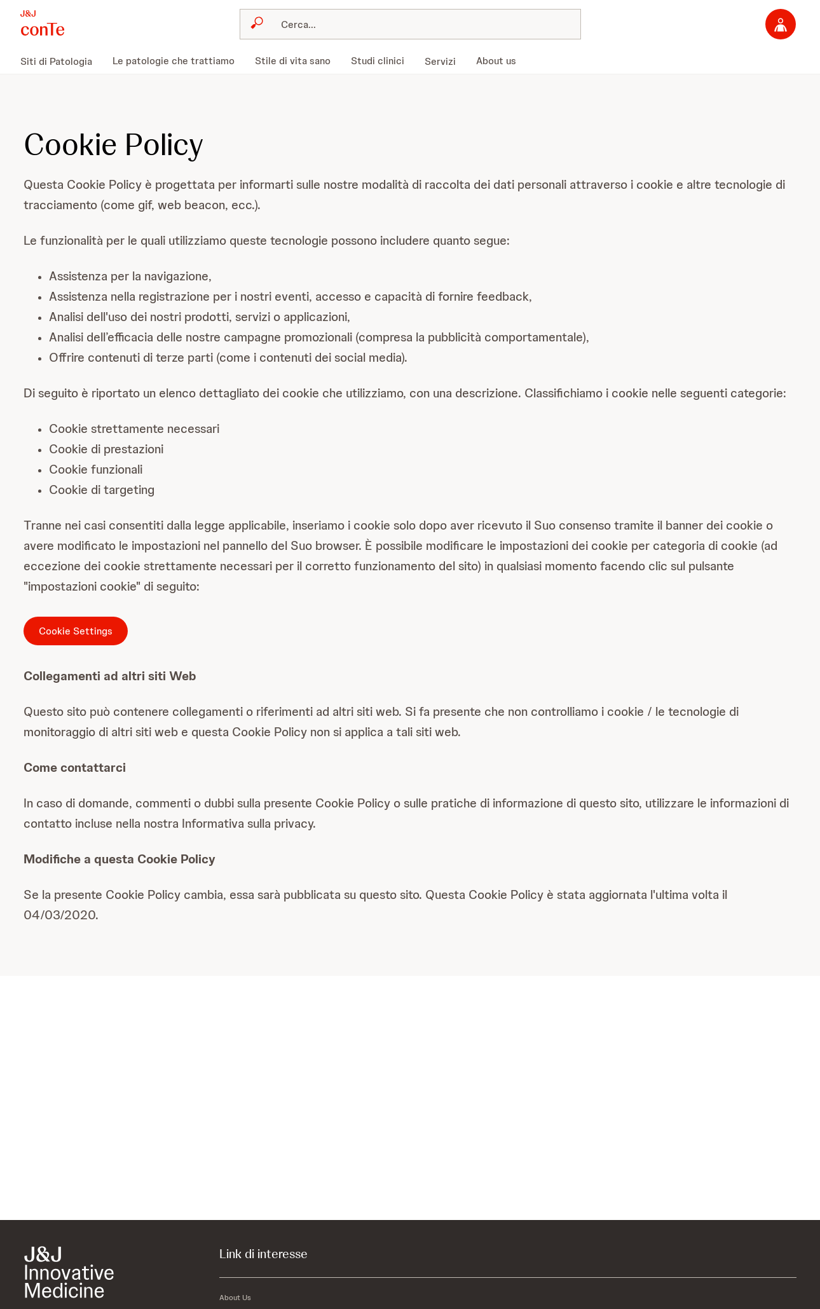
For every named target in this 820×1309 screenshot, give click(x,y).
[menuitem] (61, 61)
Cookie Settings (76, 631)
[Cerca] (418, 24)
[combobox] (410, 24)
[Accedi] (781, 24)
